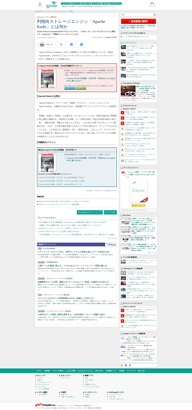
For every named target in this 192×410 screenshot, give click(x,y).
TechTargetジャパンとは (85, 370)
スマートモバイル (43, 384)
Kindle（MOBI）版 (95, 86)
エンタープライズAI (92, 387)
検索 (155, 14)
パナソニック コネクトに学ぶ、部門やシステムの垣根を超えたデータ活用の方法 (73, 252)
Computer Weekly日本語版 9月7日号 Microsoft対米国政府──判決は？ (61, 177)
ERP (86, 378)
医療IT (87, 394)
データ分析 (110, 212)
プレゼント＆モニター (116, 399)
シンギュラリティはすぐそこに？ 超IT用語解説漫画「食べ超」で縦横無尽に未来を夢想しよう (143, 238)
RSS (122, 365)
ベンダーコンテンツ (129, 43)
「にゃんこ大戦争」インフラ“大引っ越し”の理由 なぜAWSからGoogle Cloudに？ (140, 174)
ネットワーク (41, 387)
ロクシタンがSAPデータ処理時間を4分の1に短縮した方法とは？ (66, 298)
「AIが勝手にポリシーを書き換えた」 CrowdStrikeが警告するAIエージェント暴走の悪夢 (141, 284)
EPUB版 (81, 86)
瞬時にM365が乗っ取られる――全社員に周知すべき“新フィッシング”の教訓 (146, 88)
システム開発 (41, 394)
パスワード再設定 (57, 370)
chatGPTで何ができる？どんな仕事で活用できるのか (59, 231)
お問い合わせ (99, 370)
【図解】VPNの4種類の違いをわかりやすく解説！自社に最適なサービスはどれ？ (70, 225)
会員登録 (47, 370)
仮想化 (39, 380)
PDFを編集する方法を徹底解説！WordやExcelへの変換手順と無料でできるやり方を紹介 (72, 222)
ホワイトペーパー (115, 394)
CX (86, 382)
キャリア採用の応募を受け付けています (135, 37)
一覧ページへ (151, 252)
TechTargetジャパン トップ (89, 212)
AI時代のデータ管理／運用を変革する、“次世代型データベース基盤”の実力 (71, 314)
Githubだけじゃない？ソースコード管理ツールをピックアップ (63, 228)
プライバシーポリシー (76, 408)
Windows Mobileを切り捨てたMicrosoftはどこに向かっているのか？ (64, 201)
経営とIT (64, 394)
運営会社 (91, 408)
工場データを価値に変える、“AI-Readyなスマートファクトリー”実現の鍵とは (72, 266)
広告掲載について (111, 370)
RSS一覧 (112, 397)
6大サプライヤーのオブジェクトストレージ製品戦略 (59, 204)
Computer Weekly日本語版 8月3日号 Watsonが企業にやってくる (60, 184)
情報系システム (90, 384)
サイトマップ (131, 370)
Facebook (126, 365)
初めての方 (141, 370)
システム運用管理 (43, 389)
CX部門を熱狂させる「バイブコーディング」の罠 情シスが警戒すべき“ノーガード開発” (141, 291)
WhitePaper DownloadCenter (111, 245)
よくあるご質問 (70, 370)
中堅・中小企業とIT (68, 397)
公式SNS (48, 408)
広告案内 (55, 408)
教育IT (87, 397)
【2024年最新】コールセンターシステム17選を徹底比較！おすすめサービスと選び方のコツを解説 (77, 234)
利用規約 (122, 370)
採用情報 (98, 408)
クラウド (40, 378)
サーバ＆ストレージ (44, 382)
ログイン (39, 370)
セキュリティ (65, 378)
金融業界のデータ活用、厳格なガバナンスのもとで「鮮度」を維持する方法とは (73, 282)
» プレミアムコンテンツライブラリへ (133, 210)
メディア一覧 (39, 408)
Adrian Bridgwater (97, 37)
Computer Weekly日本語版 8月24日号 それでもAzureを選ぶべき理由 (61, 181)
